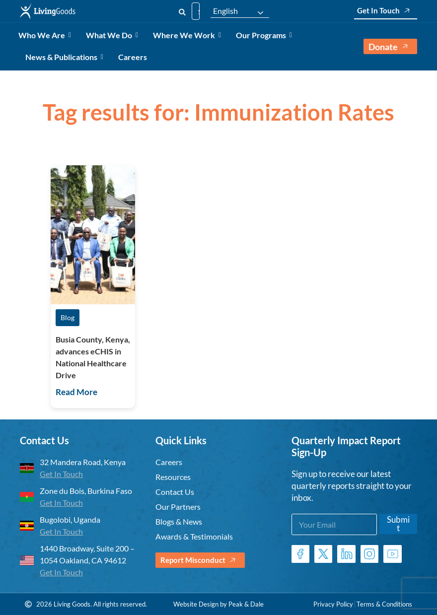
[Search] (182, 11)
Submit (398, 523)
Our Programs (263, 35)
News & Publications (63, 57)
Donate (390, 46)
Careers (132, 57)
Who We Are (43, 35)
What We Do (111, 35)
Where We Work (185, 35)
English (225, 10)
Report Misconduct (200, 560)
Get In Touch (385, 10)
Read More (76, 392)
